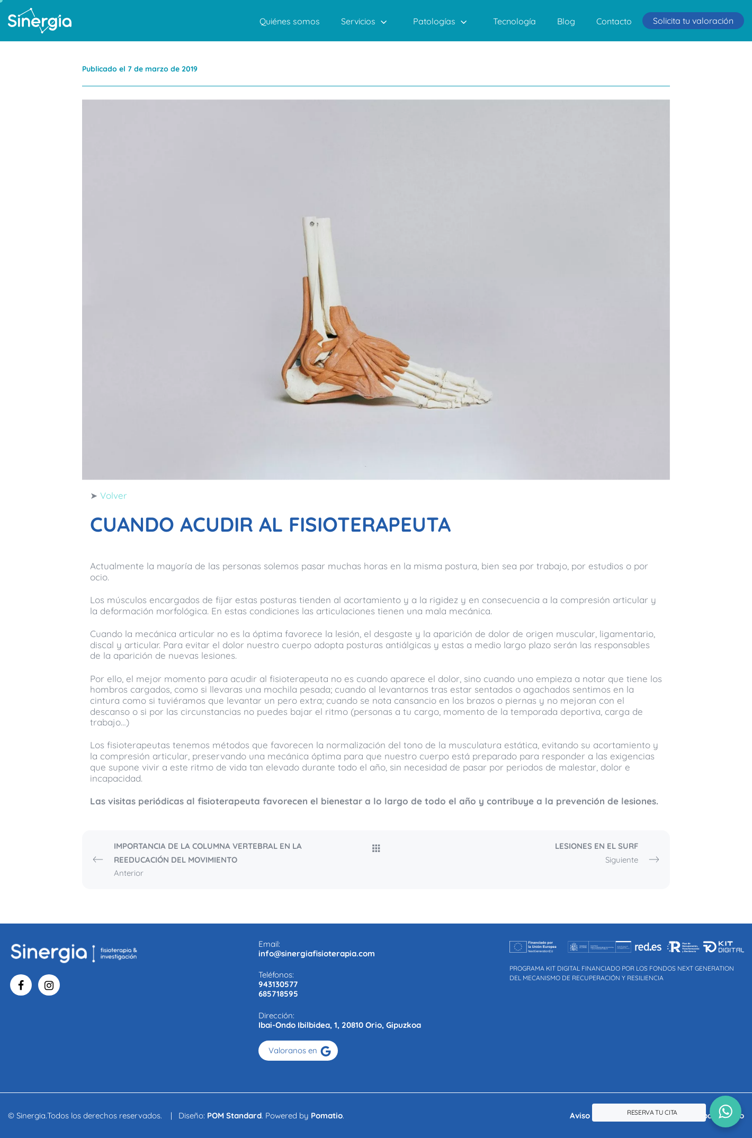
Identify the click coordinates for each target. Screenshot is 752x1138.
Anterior (199, 858)
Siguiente (553, 853)
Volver (113, 495)
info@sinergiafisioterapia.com (316, 953)
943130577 (278, 984)
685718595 (278, 994)
